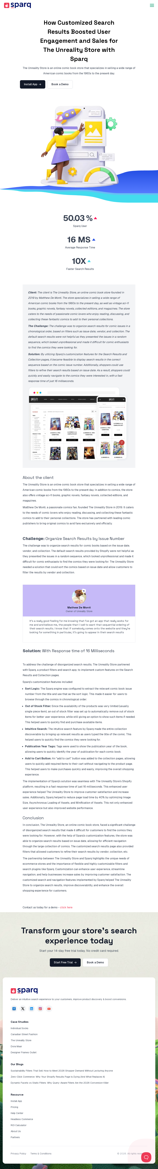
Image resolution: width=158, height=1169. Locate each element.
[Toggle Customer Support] (146, 1157)
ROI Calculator (19, 1125)
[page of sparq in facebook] (14, 1008)
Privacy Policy (18, 1153)
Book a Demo (60, 84)
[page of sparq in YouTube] (49, 1008)
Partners (15, 1137)
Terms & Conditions (40, 1153)
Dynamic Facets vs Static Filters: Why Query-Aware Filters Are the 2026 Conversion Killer (60, 1082)
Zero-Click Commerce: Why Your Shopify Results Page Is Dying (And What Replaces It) (58, 1076)
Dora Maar (16, 1046)
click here (66, 907)
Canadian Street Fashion (24, 1034)
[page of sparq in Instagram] (40, 1008)
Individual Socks (19, 1028)
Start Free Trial (65, 962)
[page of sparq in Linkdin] (31, 1008)
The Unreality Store (21, 1040)
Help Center (17, 1113)
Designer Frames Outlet (23, 1052)
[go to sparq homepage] (17, 5)
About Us (16, 1131)
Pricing (14, 1107)
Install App (32, 84)
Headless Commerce (22, 1119)
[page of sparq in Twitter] (22, 1008)
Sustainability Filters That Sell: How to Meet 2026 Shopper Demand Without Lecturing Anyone (62, 1070)
